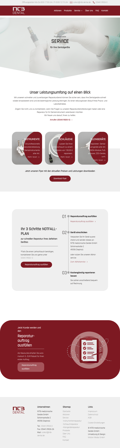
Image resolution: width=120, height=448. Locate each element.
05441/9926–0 (27, 256)
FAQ (97, 10)
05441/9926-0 (101, 2)
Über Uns (89, 10)
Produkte (68, 10)
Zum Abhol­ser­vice (77, 260)
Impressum (92, 409)
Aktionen (57, 10)
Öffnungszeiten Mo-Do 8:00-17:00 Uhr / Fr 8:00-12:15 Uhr (45, 2)
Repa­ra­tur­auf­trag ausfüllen (36, 262)
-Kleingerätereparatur (71, 425)
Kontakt (104, 10)
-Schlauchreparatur (70, 422)
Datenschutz (93, 413)
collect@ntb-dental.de (82, 2)
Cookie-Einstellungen (96, 421)
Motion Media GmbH (96, 435)
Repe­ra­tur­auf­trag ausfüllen (82, 219)
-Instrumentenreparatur (72, 419)
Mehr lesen (32, 155)
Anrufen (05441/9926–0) (60, 118)
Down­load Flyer (60, 176)
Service (77, 10)
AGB (90, 416)
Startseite (66, 409)
